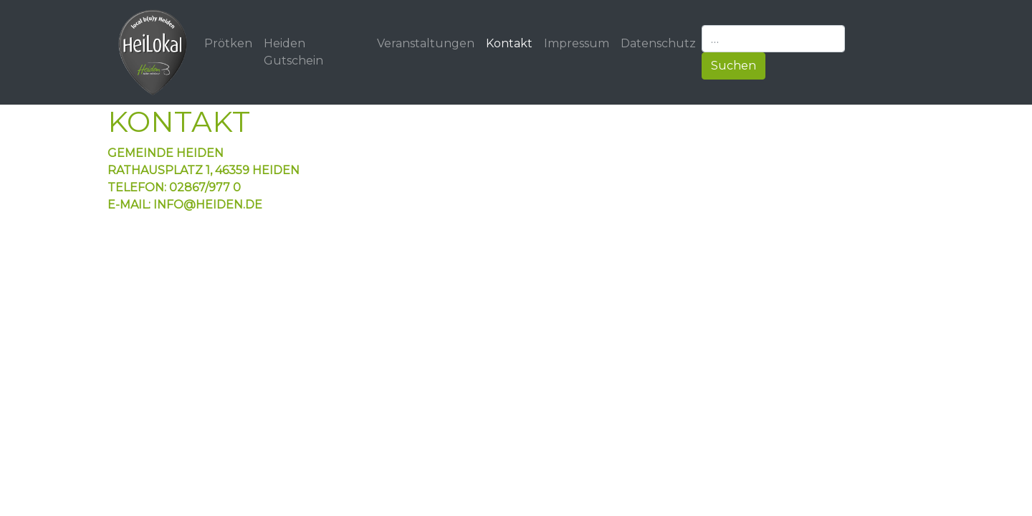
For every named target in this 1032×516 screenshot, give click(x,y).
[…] (773, 38)
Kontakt (509, 43)
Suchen (733, 65)
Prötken (228, 43)
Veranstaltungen (425, 43)
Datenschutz (658, 43)
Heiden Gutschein (293, 52)
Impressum (576, 43)
